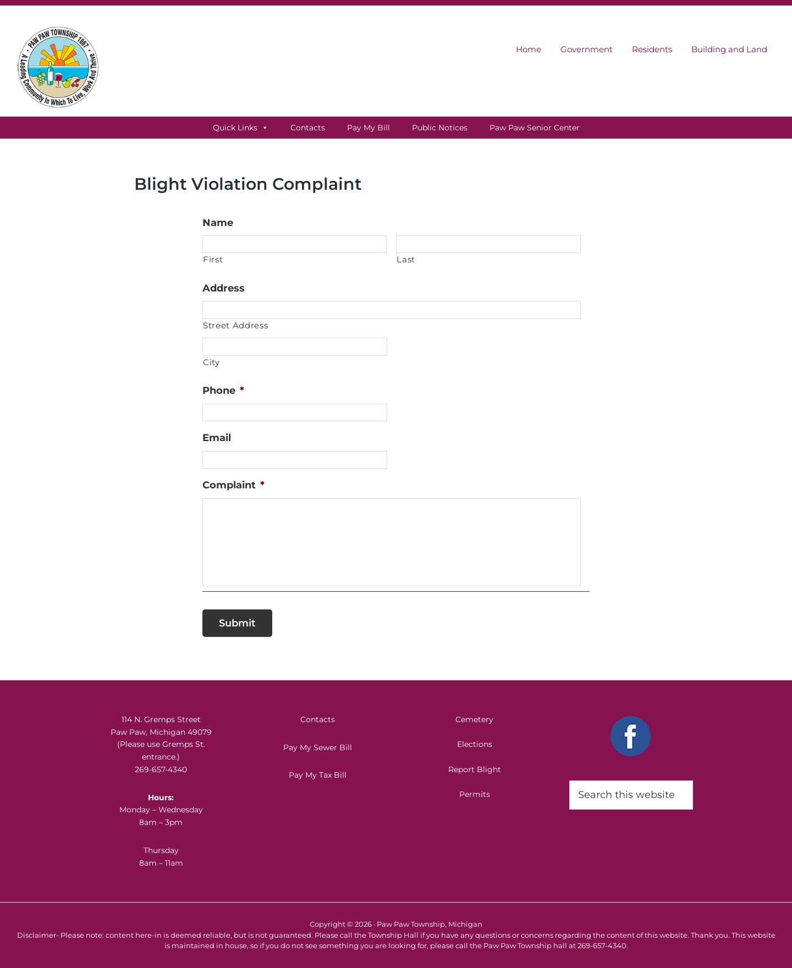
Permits (474, 794)
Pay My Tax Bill (317, 775)
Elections (474, 744)
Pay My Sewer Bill (317, 747)
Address (223, 288)
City (211, 362)
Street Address (235, 326)
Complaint (233, 485)
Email (216, 438)
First (213, 260)
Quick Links (240, 128)
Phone (223, 390)
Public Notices (440, 128)
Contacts (307, 128)
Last (406, 260)
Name (217, 223)
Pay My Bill (368, 128)
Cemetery (474, 719)
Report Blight (474, 769)
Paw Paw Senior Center (535, 128)
